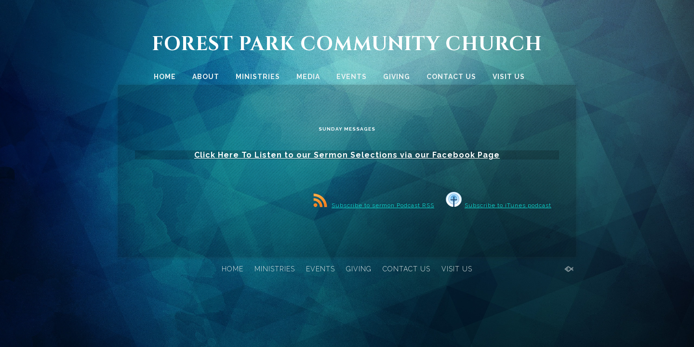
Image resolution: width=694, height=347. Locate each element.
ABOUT (205, 76)
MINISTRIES (258, 76)
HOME (165, 76)
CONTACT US (451, 76)
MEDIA (308, 76)
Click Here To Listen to (244, 160)
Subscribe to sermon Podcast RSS (373, 212)
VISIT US (509, 76)
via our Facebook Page (450, 160)
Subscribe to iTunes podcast (498, 212)
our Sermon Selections (347, 160)
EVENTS (351, 76)
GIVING (396, 76)
